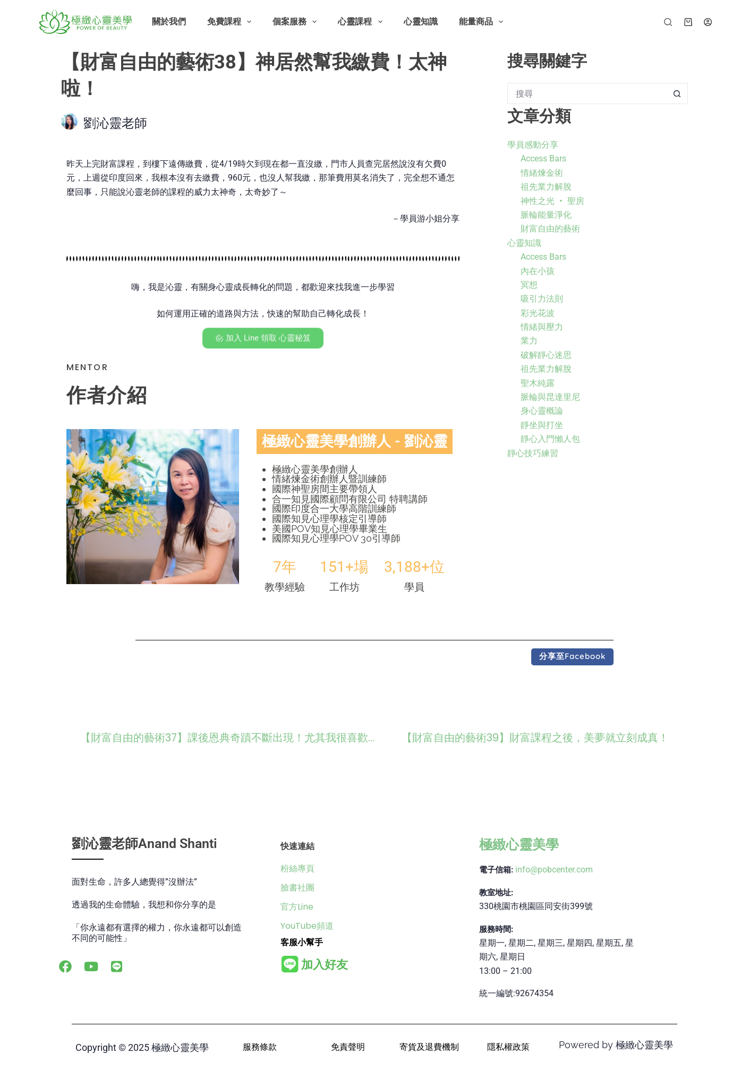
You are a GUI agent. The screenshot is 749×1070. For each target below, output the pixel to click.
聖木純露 (538, 383)
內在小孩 (538, 271)
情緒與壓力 (542, 327)
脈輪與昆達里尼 (550, 397)
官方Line (296, 907)
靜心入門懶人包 (550, 439)
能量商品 (483, 21)
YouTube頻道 (307, 926)
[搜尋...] (587, 93)
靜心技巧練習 (532, 453)
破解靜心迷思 (546, 355)
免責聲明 (348, 1047)
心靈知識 (421, 21)
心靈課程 (362, 21)
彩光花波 (538, 313)
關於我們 (169, 21)
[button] (572, 656)
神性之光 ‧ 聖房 (552, 201)
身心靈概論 (542, 411)
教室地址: (496, 892)
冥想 (529, 285)
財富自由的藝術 (550, 229)
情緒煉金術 (542, 173)
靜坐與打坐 (542, 425)
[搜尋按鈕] (677, 93)
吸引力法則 (542, 299)
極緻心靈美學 (519, 844)
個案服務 (297, 21)
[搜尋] (668, 22)
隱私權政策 (508, 1047)
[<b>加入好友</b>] (290, 964)
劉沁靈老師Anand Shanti (144, 843)
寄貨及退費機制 (429, 1047)
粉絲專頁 (297, 868)
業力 (529, 341)
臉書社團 (297, 887)
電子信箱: (496, 870)
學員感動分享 (532, 145)
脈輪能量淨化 (546, 215)
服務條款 (260, 1047)
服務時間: (496, 929)
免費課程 (231, 21)
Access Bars (543, 158)
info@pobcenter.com (554, 869)
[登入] (708, 22)
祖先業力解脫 (546, 187)
